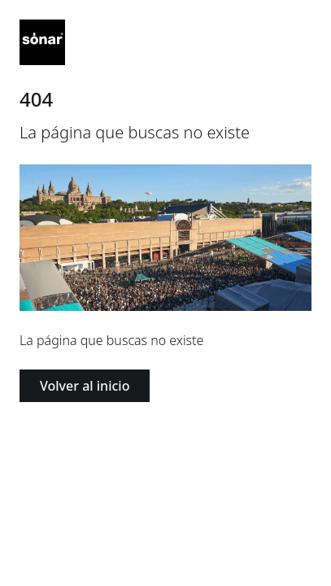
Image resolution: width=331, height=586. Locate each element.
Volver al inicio (84, 386)
